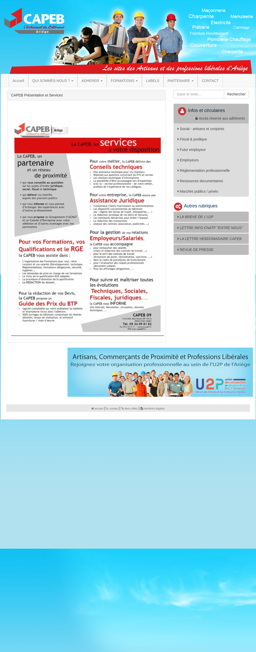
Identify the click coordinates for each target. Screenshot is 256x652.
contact (112, 408)
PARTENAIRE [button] (181, 81)
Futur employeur (192, 150)
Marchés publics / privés (198, 191)
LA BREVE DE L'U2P (196, 217)
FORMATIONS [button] (124, 81)
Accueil (18, 81)
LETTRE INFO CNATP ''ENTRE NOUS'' (210, 228)
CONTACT (210, 81)
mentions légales (153, 408)
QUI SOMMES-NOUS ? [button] (53, 81)
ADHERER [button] (92, 81)
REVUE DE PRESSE (195, 250)
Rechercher (236, 94)
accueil (97, 408)
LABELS (152, 81)
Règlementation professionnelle (204, 170)
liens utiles (129, 408)
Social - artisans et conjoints (201, 129)
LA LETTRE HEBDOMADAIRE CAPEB (210, 239)
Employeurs (188, 160)
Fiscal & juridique (192, 139)
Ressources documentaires (200, 181)
